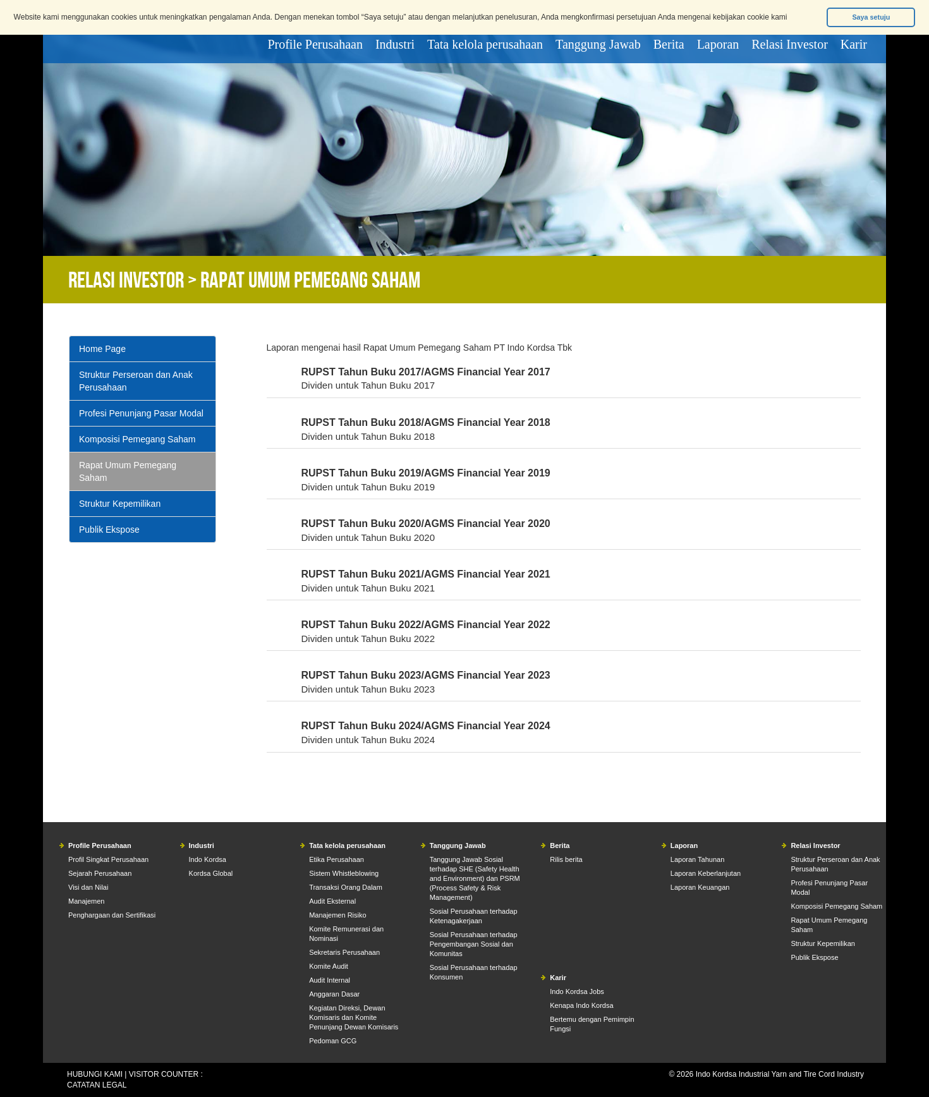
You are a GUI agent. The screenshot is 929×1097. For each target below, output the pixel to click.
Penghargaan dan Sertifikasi (111, 915)
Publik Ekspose (109, 529)
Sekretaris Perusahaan (344, 952)
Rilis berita (566, 859)
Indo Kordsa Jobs (577, 991)
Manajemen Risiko (337, 915)
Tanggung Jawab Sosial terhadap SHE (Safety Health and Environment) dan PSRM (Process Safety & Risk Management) (475, 878)
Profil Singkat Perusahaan (108, 859)
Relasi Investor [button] (789, 44)
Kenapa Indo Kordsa (581, 1005)
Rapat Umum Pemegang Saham (127, 471)
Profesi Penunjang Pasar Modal (141, 413)
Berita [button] (668, 44)
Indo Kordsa (207, 859)
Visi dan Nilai (88, 887)
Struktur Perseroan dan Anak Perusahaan (136, 381)
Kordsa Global (211, 873)
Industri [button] (395, 44)
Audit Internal (329, 980)
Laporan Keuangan (700, 887)
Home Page (102, 349)
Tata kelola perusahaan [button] (485, 44)
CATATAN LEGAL (96, 1085)
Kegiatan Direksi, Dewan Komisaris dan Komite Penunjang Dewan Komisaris (353, 1017)
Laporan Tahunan (697, 859)
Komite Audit (328, 966)
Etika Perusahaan (336, 859)
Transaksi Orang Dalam (345, 887)
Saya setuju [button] (871, 17)
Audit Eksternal (332, 901)
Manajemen (86, 901)
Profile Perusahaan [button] (315, 44)
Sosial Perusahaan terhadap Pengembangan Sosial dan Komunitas (474, 944)
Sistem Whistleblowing (344, 873)
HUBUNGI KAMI (95, 1074)
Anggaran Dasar (334, 994)
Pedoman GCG (332, 1041)
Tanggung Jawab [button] (598, 44)
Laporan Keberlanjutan (706, 873)
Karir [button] (854, 44)
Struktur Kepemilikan (120, 504)
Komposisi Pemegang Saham (137, 439)
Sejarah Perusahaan (99, 873)
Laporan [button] (718, 44)
